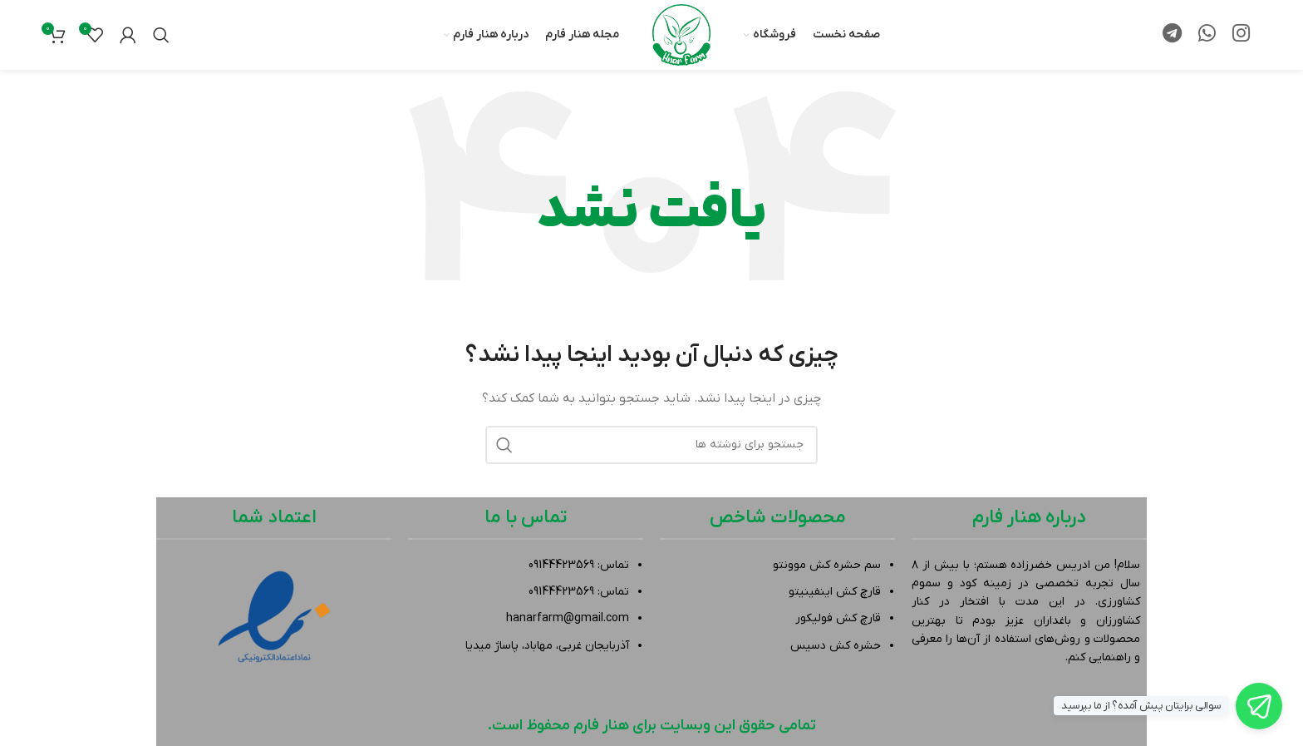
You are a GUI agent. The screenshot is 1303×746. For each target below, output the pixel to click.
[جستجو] (161, 35)
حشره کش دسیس (835, 646)
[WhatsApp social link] (1207, 35)
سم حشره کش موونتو (827, 565)
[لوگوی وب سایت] (681, 34)
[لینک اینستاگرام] (1241, 35)
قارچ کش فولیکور (838, 618)
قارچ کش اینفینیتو (835, 592)
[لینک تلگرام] (1172, 35)
